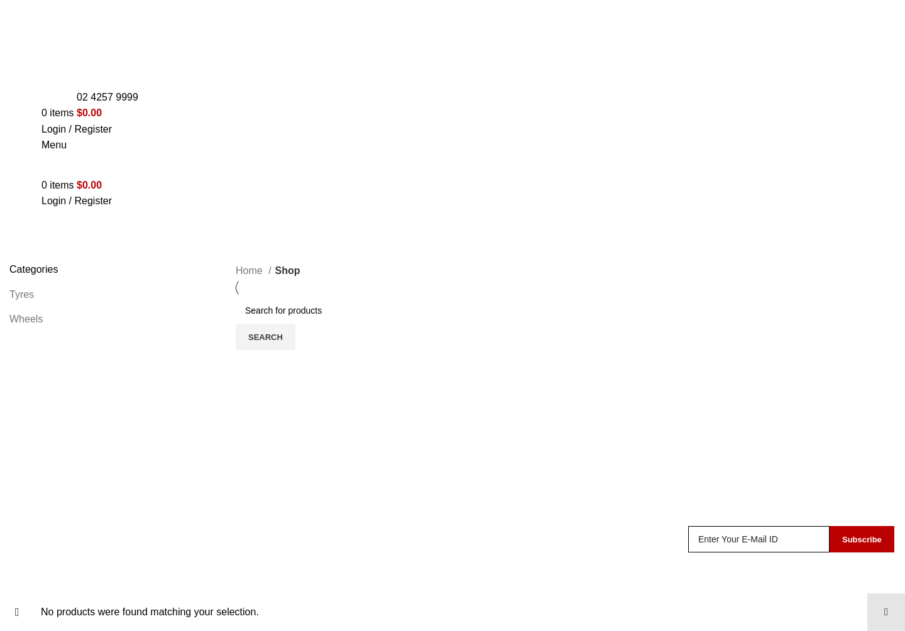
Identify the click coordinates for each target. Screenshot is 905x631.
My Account (488, 556)
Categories (35, 255)
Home (250, 270)
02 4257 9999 (107, 97)
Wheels (26, 319)
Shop (473, 532)
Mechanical (261, 579)
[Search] (566, 310)
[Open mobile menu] (54, 145)
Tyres (21, 294)
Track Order (488, 579)
